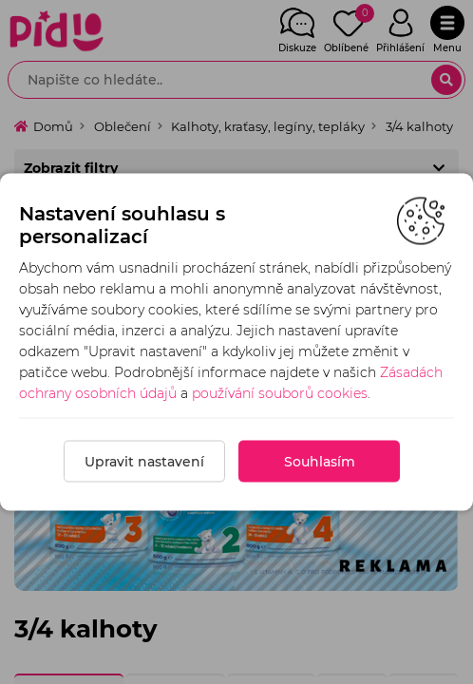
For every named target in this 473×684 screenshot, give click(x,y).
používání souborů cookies (280, 393)
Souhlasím (319, 461)
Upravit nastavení (144, 461)
